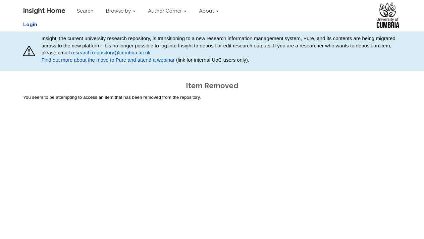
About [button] (209, 11)
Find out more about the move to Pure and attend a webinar (108, 60)
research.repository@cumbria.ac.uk (111, 52)
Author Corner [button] (167, 11)
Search (85, 11)
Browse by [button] (120, 11)
